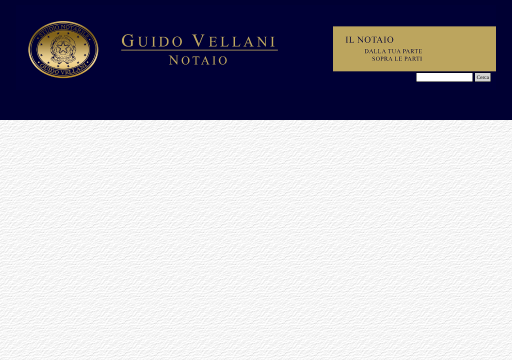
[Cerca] (444, 77)
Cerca (482, 77)
